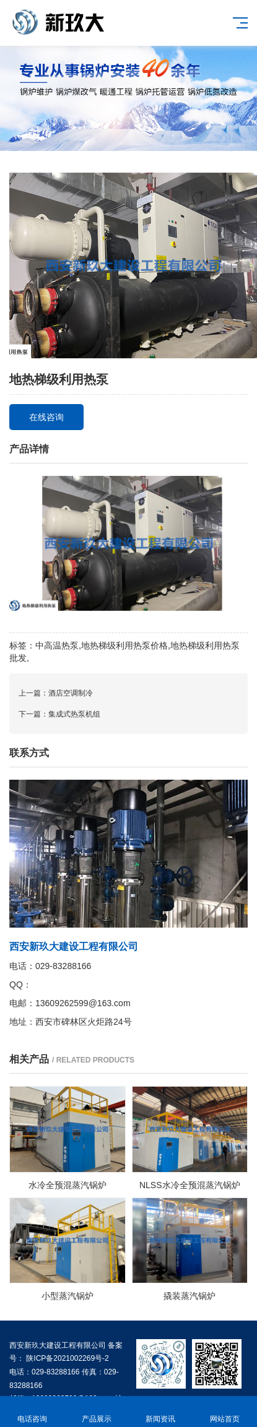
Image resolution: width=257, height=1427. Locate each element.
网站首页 (225, 1411)
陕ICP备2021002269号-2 (66, 1358)
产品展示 (96, 1411)
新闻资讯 (161, 1411)
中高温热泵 (57, 645)
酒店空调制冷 (70, 693)
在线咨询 (46, 417)
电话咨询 (32, 1411)
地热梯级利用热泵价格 (124, 645)
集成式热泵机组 (74, 714)
